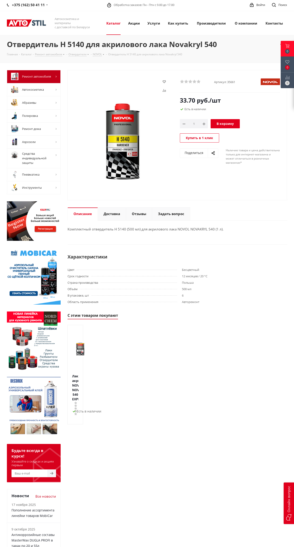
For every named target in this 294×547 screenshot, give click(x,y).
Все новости (45, 496)
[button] (289, 503)
